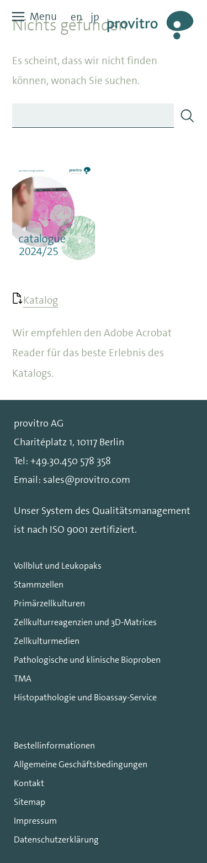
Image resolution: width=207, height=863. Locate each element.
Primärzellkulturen (49, 603)
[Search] (187, 115)
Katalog (40, 300)
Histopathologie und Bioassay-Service (85, 697)
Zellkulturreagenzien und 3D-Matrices (85, 622)
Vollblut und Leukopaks (58, 565)
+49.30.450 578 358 (70, 460)
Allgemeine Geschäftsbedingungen (80, 764)
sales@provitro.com (86, 479)
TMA (22, 678)
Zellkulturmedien (46, 641)
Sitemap (29, 802)
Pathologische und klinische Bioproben (87, 660)
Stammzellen (38, 584)
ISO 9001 (69, 529)
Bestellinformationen (54, 745)
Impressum (35, 820)
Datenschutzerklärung (56, 839)
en (76, 17)
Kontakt (29, 783)
